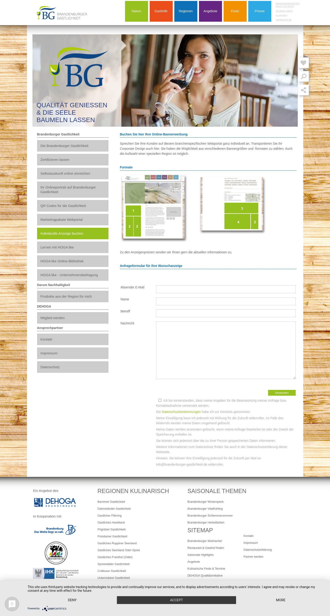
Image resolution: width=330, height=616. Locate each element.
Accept (176, 600)
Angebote (193, 561)
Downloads (284, 11)
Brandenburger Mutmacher (204, 541)
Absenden (282, 393)
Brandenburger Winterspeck (205, 501)
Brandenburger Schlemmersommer (210, 515)
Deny (72, 600)
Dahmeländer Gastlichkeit (114, 508)
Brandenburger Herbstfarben (205, 522)
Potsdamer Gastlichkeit (112, 536)
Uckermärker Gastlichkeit (113, 578)
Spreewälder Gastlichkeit (113, 564)
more (280, 600)
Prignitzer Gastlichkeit (111, 529)
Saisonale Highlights (200, 554)
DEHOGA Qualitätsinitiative (205, 575)
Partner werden (253, 556)
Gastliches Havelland (111, 522)
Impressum (284, 20)
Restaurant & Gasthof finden (205, 548)
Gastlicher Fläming (109, 515)
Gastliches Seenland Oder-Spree (118, 550)
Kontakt (282, 15)
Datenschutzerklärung (258, 549)
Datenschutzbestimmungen (181, 412)
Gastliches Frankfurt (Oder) (115, 557)
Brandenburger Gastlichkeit (288, 5)
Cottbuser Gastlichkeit (111, 571)
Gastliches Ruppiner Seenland (117, 543)
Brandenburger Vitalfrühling (205, 508)
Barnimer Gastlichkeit (111, 501)
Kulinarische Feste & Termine (206, 568)
